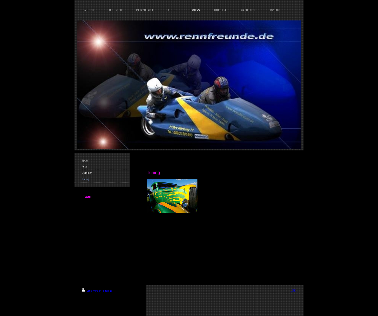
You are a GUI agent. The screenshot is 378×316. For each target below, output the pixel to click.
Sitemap (108, 290)
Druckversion (92, 290)
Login (293, 290)
